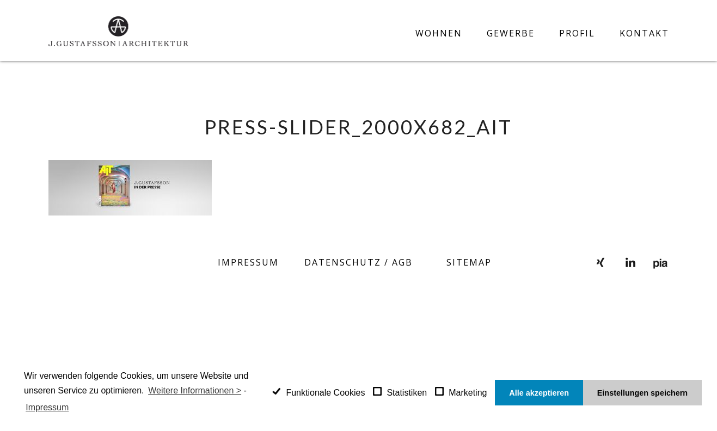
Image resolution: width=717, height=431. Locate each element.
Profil (577, 33)
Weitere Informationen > (194, 390)
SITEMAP (469, 262)
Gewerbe (511, 33)
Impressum (248, 262)
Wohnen (438, 33)
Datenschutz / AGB (358, 262)
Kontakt (644, 33)
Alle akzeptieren (539, 393)
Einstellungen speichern (642, 393)
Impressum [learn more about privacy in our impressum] (47, 407)
